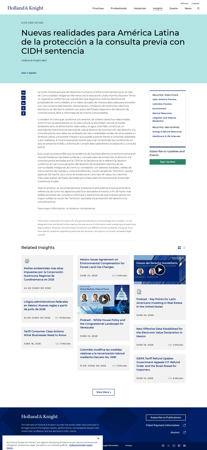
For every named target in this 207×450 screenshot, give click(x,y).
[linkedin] (163, 446)
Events (174, 8)
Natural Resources (162, 113)
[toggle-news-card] (179, 247)
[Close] (98, 444)
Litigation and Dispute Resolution (164, 119)
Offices (184, 3)
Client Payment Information (162, 425)
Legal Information (110, 445)
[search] (198, 8)
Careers (196, 3)
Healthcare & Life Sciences (166, 136)
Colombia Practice (162, 104)
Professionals (119, 8)
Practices (98, 8)
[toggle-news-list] (184, 247)
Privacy (128, 445)
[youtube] (184, 446)
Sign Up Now (167, 161)
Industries (140, 8)
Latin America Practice (164, 99)
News (188, 8)
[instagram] (173, 446)
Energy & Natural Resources (167, 131)
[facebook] (179, 446)
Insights (157, 8)
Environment (159, 108)
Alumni (175, 432)
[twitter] (168, 446)
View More (102, 392)
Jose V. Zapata (28, 73)
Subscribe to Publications (166, 417)
